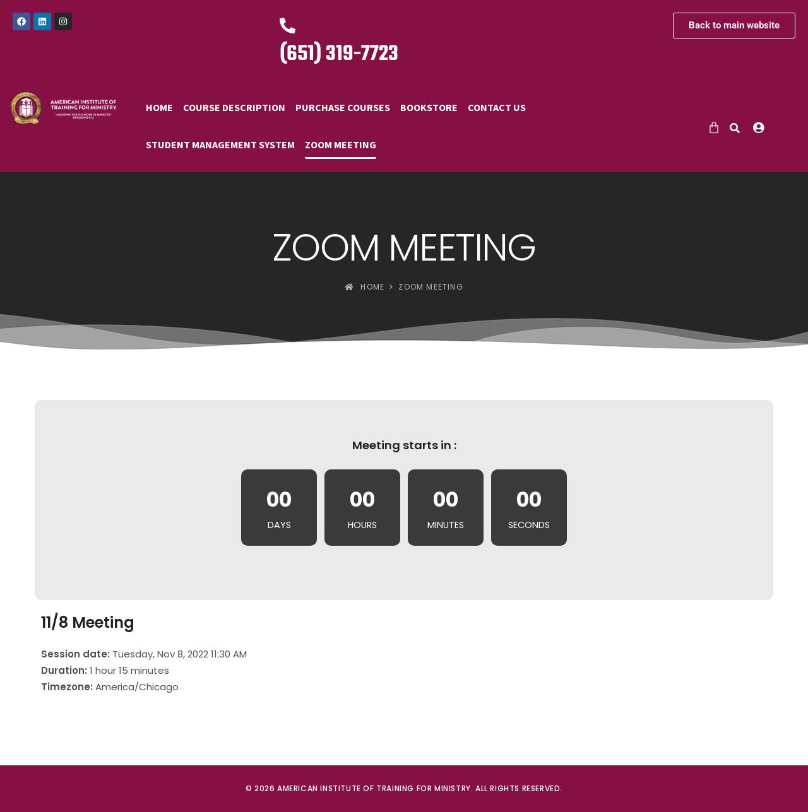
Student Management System (220, 144)
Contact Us (497, 107)
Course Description (234, 107)
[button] (761, 127)
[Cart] (713, 127)
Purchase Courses (342, 107)
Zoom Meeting (340, 144)
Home (159, 107)
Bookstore (429, 107)
